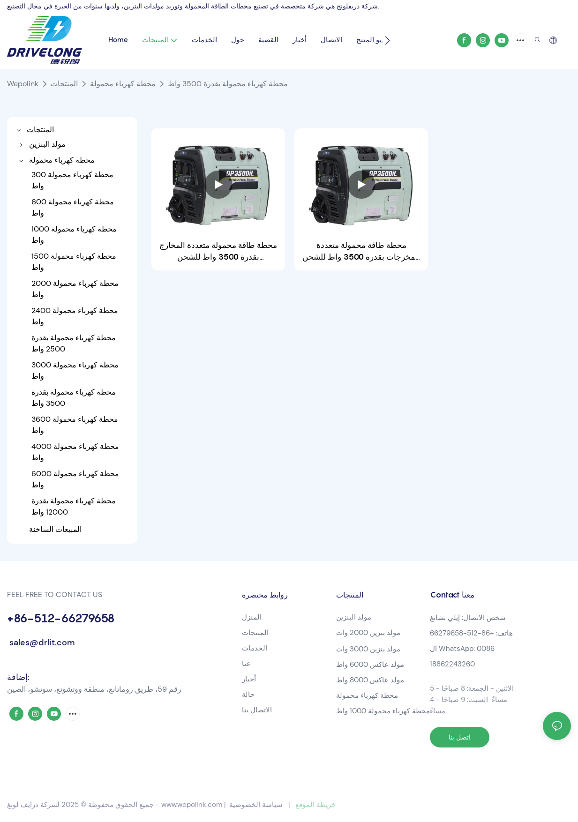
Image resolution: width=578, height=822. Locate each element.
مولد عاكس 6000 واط (370, 664)
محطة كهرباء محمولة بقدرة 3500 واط (228, 84)
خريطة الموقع (315, 804)
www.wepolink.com (191, 804)
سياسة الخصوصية (256, 804)
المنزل (252, 617)
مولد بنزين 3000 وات (368, 649)
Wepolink (22, 84)
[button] (387, 40)
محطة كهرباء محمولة (123, 84)
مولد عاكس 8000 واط (370, 680)
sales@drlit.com (41, 642)
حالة (248, 694)
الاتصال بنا (257, 710)
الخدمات (254, 648)
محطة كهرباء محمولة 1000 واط (383, 711)
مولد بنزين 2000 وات (368, 632)
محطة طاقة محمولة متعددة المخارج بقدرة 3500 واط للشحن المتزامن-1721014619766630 (218, 251)
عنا (246, 663)
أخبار (249, 679)
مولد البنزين (353, 617)
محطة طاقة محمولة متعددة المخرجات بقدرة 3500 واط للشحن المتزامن (361, 251)
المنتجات (64, 84)
